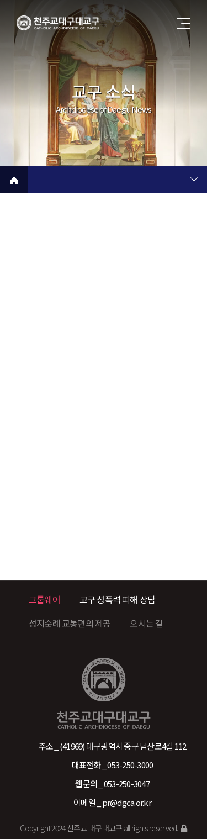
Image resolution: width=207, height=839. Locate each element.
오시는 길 (146, 623)
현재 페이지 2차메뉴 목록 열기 (194, 180)
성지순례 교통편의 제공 (69, 623)
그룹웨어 (44, 599)
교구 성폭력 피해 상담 (117, 599)
